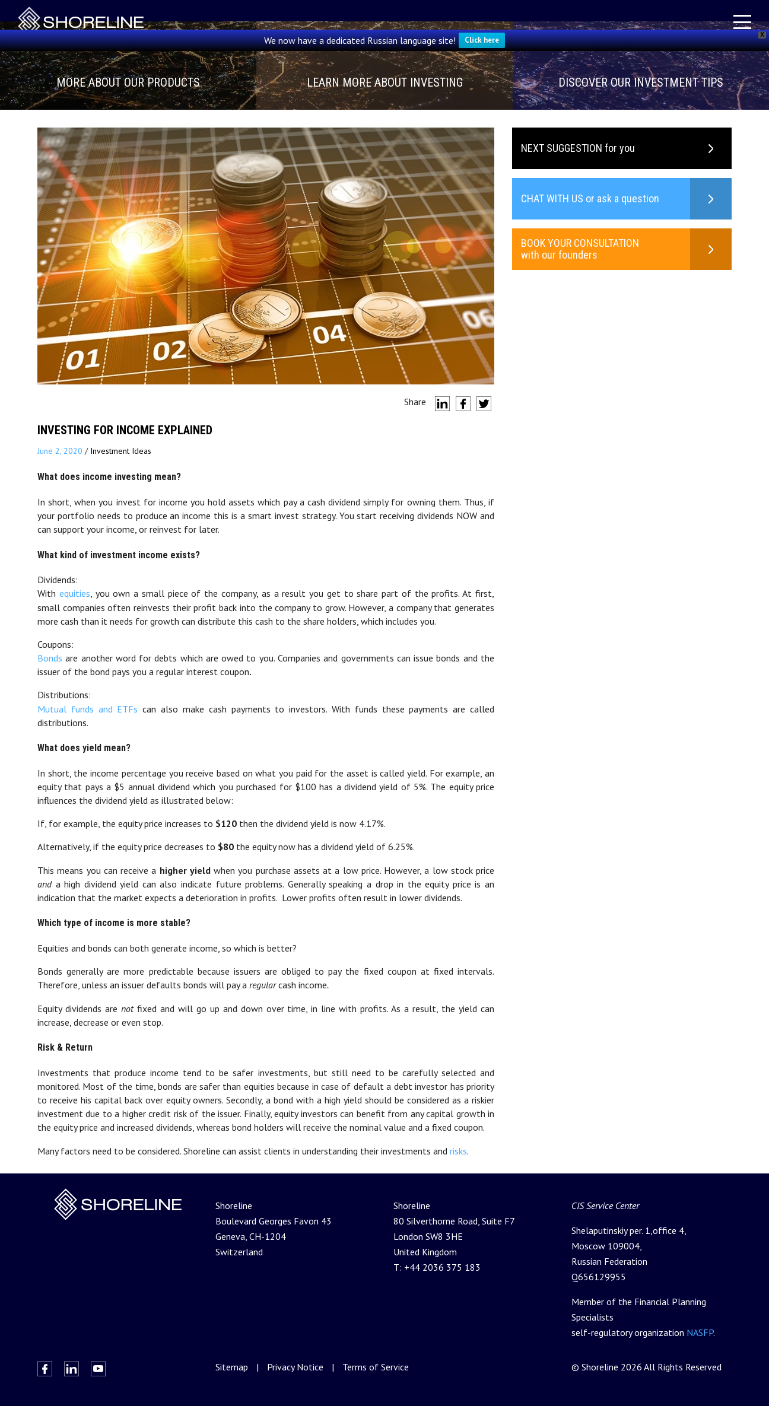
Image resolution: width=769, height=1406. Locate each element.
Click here (482, 40)
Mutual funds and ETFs (87, 709)
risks (458, 1151)
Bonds (49, 658)
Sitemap (231, 1367)
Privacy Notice (295, 1367)
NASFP (700, 1332)
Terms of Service (375, 1367)
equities (74, 593)
